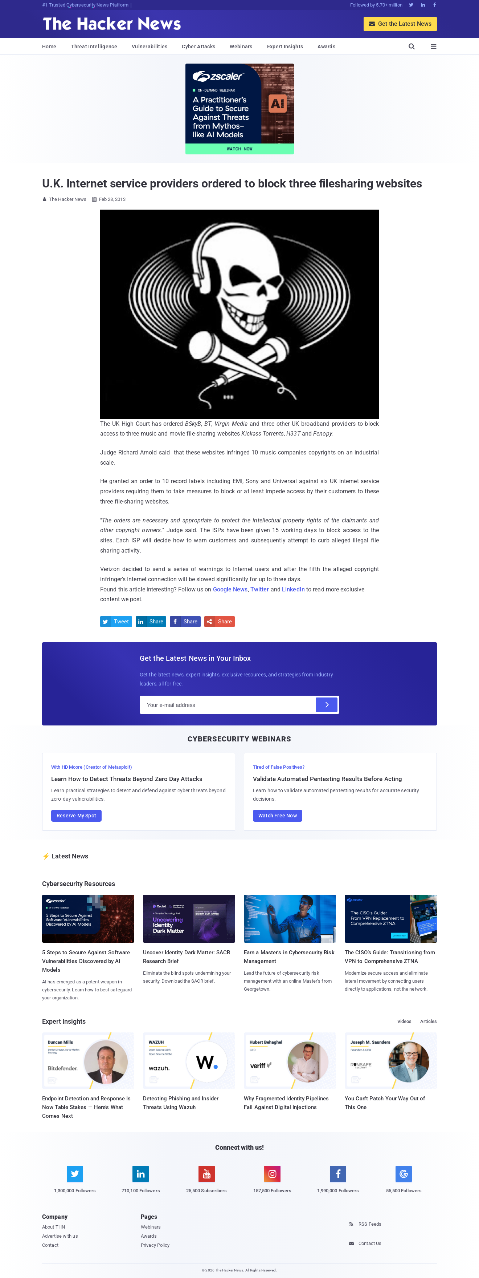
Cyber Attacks (198, 46)
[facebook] (338, 1184)
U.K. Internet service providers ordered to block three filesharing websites (232, 183)
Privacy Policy (155, 1245)
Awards (326, 46)
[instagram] (272, 1184)
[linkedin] (140, 1184)
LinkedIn (293, 589)
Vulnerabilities (150, 46)
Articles (428, 1021)
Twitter (259, 589)
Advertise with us (60, 1236)
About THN (53, 1227)
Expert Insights (285, 46)
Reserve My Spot (76, 815)
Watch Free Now (277, 815)
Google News (230, 589)
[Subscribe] (326, 704)
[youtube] (206, 1184)
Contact (50, 1245)
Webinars (241, 46)
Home (49, 46)
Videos (404, 1021)
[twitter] (75, 1184)
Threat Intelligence (94, 46)
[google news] (403, 1181)
